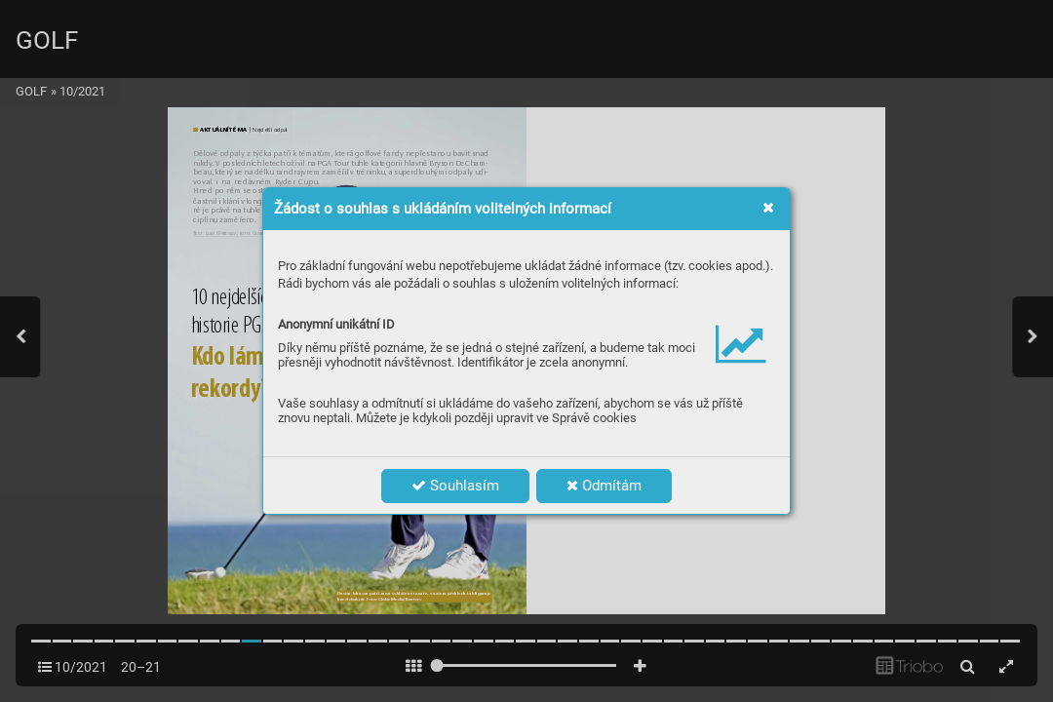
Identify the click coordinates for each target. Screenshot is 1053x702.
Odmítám (604, 485)
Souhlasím (455, 485)
